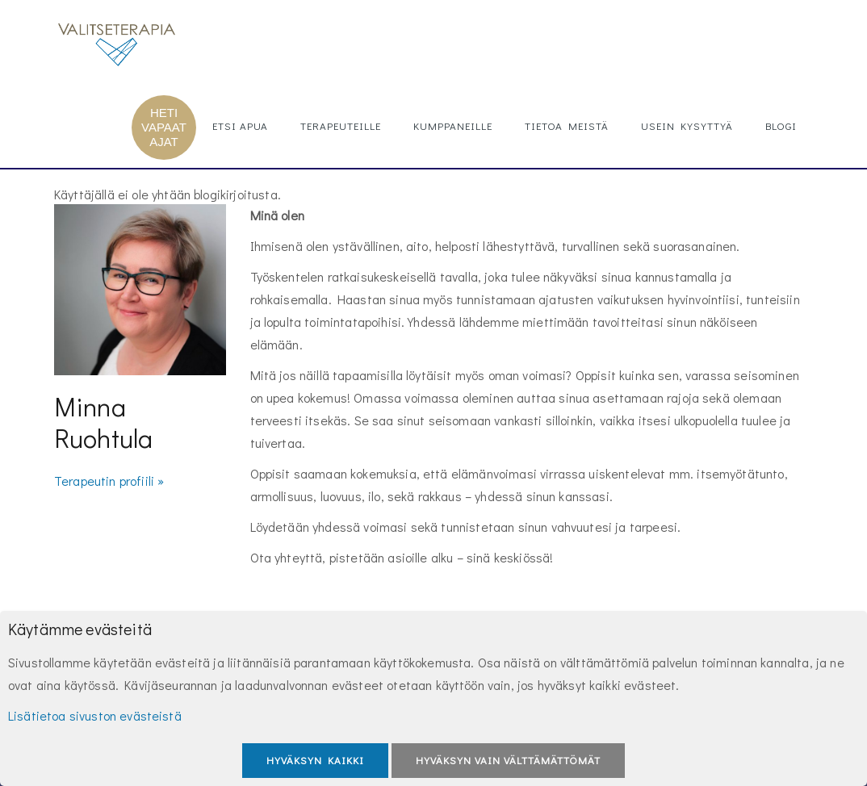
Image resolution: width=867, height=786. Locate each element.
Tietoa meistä (567, 125)
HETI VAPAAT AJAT (163, 127)
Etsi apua (240, 125)
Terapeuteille (340, 125)
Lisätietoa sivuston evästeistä (95, 715)
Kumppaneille (452, 125)
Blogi (781, 125)
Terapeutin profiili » (109, 480)
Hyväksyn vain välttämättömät (508, 760)
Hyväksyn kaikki (315, 760)
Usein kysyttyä (687, 125)
